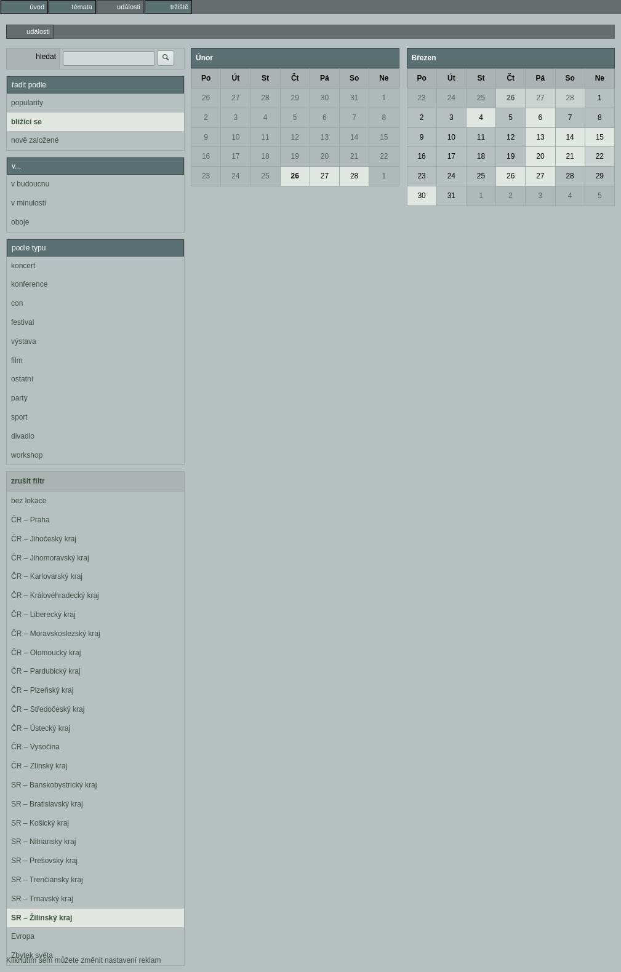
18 (265, 156)
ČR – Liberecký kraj (43, 614)
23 (206, 176)
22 (384, 156)
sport (19, 417)
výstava (23, 341)
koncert (23, 265)
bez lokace (28, 500)
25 (265, 176)
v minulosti (28, 203)
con (17, 303)
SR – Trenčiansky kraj (47, 879)
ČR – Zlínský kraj (39, 766)
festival (22, 322)
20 (325, 156)
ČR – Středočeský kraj (47, 709)
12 (295, 137)
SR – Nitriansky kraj (43, 841)
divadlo (22, 436)
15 (384, 137)
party (19, 398)
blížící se (26, 122)
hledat (46, 56)
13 (325, 137)
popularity (27, 102)
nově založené (34, 140)
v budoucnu (30, 184)
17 (235, 156)
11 (265, 137)
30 (325, 98)
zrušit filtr (28, 481)
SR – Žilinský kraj (41, 918)
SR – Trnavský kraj (42, 898)
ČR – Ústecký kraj (40, 728)
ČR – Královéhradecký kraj (55, 595)
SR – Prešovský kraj (44, 860)
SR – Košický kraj (40, 823)
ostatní (22, 379)
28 (265, 98)
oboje (20, 222)
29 (295, 98)
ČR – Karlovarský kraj (46, 576)
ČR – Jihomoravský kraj (50, 558)
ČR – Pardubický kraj (46, 671)
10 (235, 137)
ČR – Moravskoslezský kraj (55, 633)
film (17, 360)
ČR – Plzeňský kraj (42, 690)
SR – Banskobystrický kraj (54, 785)
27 (235, 98)
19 (295, 156)
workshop (26, 455)
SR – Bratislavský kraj (47, 804)
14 (354, 137)
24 (235, 176)
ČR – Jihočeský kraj (43, 539)
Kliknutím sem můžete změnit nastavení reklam (83, 960)
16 (206, 156)
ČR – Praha (30, 520)
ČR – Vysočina (35, 747)
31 (354, 98)
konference (29, 284)
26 (206, 98)
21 (354, 156)
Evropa (22, 936)
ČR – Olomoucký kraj (46, 652)
